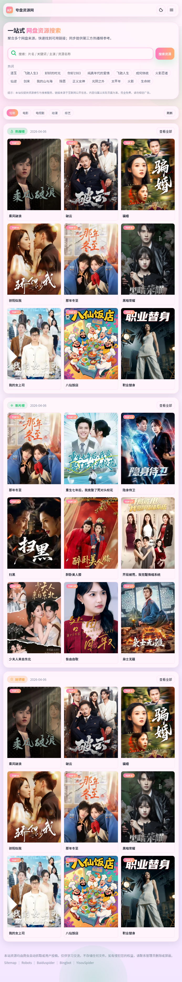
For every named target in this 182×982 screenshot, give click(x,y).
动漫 (55, 113)
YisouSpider (85, 962)
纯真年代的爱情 (98, 73)
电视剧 (40, 113)
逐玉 (14, 73)
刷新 (170, 113)
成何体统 (142, 73)
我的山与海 (45, 81)
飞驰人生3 (31, 73)
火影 (131, 81)
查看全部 (165, 131)
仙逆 (14, 81)
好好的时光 (53, 73)
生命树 (145, 81)
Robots (27, 962)
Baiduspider (46, 962)
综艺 (68, 113)
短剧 (12, 113)
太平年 (116, 81)
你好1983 (74, 73)
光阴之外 (98, 81)
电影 (25, 113)
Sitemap (10, 962)
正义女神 (78, 81)
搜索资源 (165, 54)
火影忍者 (161, 73)
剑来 (27, 81)
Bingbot (65, 962)
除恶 (62, 81)
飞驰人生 (122, 73)
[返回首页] (20, 10)
